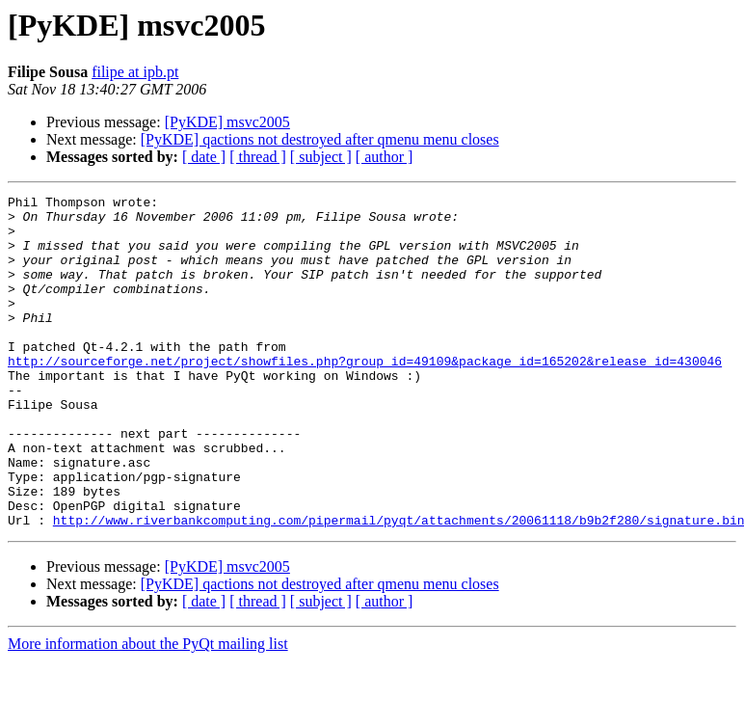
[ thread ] (257, 156)
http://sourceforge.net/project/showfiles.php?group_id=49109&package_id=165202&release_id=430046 (365, 395)
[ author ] (384, 156)
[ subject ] (321, 156)
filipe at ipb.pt (135, 72)
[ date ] (204, 156)
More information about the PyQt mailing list (148, 710)
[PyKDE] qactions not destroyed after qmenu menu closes (320, 139)
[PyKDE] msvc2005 (227, 122)
